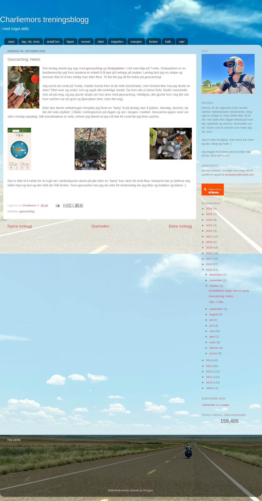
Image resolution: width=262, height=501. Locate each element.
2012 (209, 371)
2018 (209, 253)
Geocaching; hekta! (221, 296)
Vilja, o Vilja (216, 301)
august (214, 314)
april (212, 336)
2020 (209, 242)
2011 (209, 377)
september (216, 308)
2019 (209, 247)
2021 (209, 236)
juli (211, 319)
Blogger (148, 490)
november (216, 280)
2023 (209, 225)
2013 (209, 366)
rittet (101, 41)
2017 (209, 258)
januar (213, 353)
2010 (209, 382)
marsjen (136, 41)
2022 (209, 230)
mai (212, 331)
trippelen (117, 41)
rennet (85, 41)
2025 (209, 214)
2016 (209, 264)
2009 (209, 388)
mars (213, 342)
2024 (209, 219)
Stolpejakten (116, 68)
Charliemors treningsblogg (44, 19)
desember (216, 274)
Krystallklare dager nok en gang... (230, 290)
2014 (209, 360)
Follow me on (215, 191)
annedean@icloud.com (239, 174)
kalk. (168, 41)
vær (181, 41)
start (11, 41)
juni (212, 325)
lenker (153, 41)
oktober (214, 285)
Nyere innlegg (19, 226)
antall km (53, 41)
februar (214, 347)
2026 (209, 208)
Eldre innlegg (180, 226)
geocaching (94, 68)
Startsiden (100, 226)
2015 (209, 269)
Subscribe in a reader (215, 404)
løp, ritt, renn (31, 41)
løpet (70, 41)
